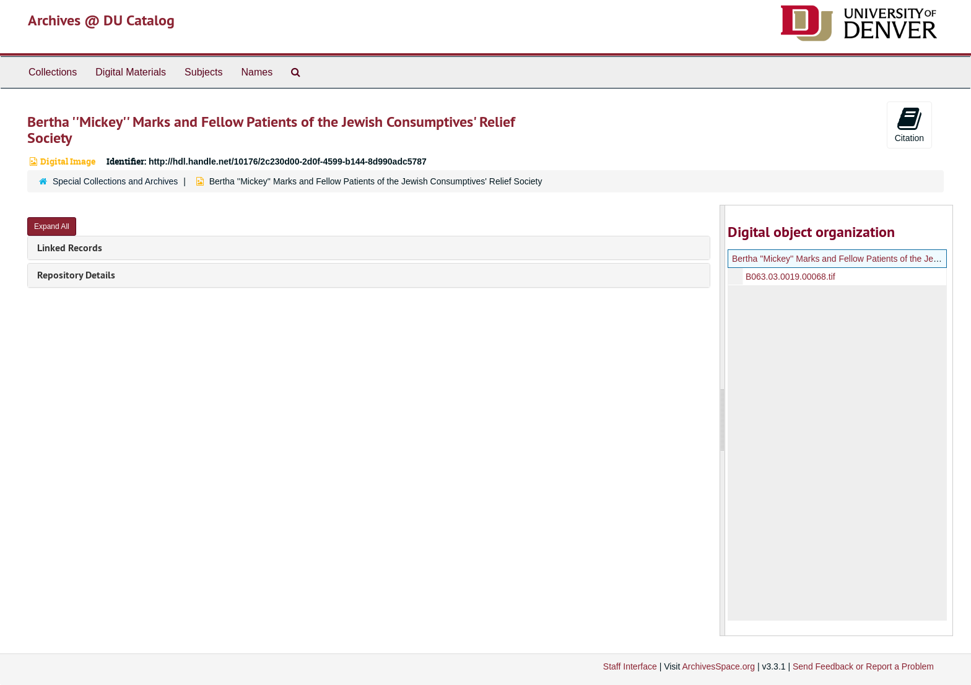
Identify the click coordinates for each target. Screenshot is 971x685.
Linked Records (69, 247)
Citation (909, 124)
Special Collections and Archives (115, 181)
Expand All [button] (51, 226)
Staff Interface (630, 666)
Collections (52, 72)
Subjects (203, 72)
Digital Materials (130, 72)
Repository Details (76, 275)
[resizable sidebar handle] (722, 420)
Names (256, 72)
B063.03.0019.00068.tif (790, 277)
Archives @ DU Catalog (101, 20)
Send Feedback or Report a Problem (863, 666)
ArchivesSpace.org (718, 666)
